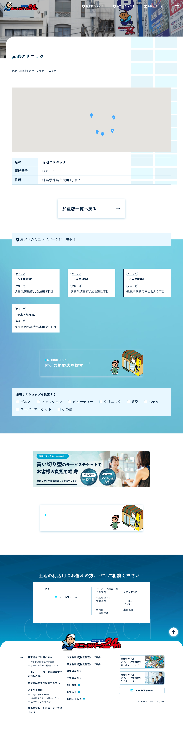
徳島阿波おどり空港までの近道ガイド (45, 710)
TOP (20, 657)
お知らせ (73, 692)
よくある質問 (35, 690)
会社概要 (73, 685)
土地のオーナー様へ (40, 694)
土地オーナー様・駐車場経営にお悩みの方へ (45, 674)
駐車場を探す (74, 671)
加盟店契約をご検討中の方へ (44, 683)
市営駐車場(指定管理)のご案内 (84, 657)
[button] (91, 116)
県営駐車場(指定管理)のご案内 (84, 664)
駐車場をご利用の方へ (40, 657)
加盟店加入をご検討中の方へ (45, 698)
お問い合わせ (76, 699)
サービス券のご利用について (45, 665)
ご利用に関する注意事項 (42, 662)
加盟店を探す (74, 678)
